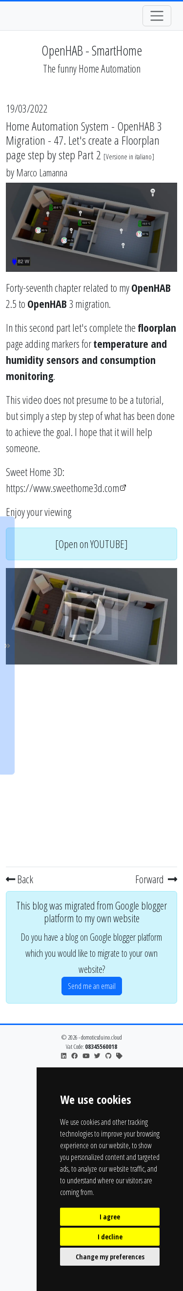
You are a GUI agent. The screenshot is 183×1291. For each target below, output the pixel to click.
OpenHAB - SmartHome (91, 50)
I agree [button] (110, 1216)
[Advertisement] (91, 763)
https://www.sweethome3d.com (62, 487)
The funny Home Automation (92, 68)
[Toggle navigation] (156, 15)
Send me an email (92, 986)
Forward (156, 879)
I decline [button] (110, 1236)
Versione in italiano (129, 156)
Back (19, 879)
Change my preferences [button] (110, 1256)
